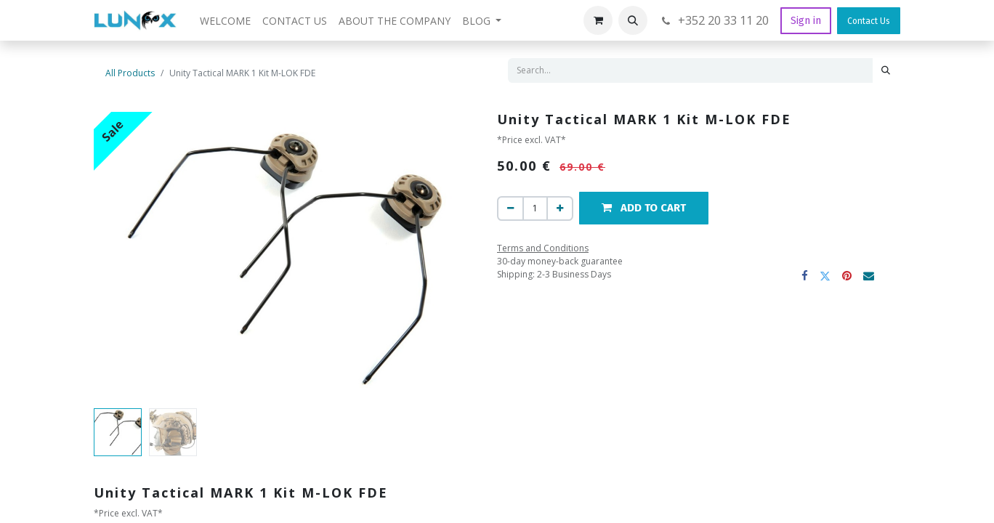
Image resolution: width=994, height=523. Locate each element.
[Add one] (559, 208)
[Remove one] (510, 208)
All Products (130, 73)
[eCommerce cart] (598, 20)
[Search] (885, 70)
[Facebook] (805, 275)
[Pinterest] (847, 275)
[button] (632, 20)
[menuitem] (225, 20)
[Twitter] (826, 275)
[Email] (869, 275)
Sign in (806, 21)
